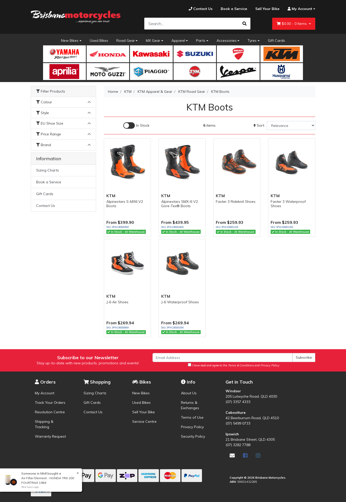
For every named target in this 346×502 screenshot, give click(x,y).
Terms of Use (192, 417)
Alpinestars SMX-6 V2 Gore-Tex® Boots (179, 203)
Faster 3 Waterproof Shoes (288, 203)
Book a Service (48, 182)
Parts (200, 40)
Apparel (178, 40)
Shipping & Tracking (44, 424)
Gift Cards (276, 40)
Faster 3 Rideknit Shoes (236, 201)
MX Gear (153, 40)
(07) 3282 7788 (238, 445)
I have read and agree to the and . (234, 365)
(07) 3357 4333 (238, 401)
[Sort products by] (291, 125)
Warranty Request (50, 436)
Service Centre (144, 421)
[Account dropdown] (299, 9)
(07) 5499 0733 (238, 423)
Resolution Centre (50, 412)
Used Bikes (99, 40)
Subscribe (304, 357)
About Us (189, 393)
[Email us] (232, 455)
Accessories (227, 40)
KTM (110, 195)
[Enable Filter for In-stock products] (136, 125)
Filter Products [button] (50, 91)
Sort (258, 125)
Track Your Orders (50, 402)
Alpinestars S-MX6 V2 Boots (124, 203)
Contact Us (45, 205)
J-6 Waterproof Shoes (180, 302)
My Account (44, 393)
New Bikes (69, 40)
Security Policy (193, 436)
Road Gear (125, 40)
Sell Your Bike (143, 412)
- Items (292, 23)
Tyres (252, 40)
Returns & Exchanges (190, 405)
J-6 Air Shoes (117, 302)
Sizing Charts (47, 170)
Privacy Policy (192, 427)
